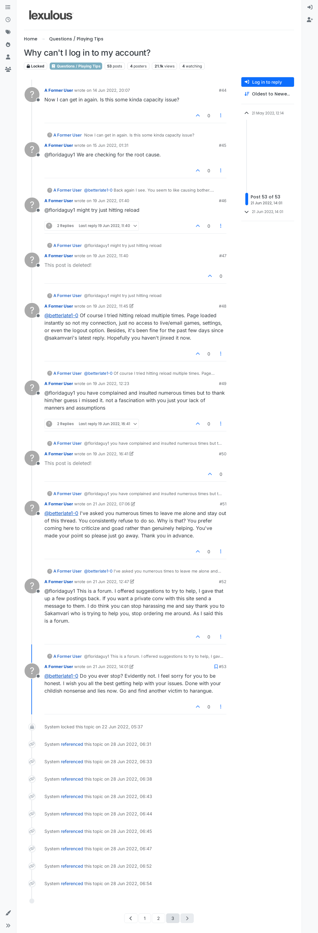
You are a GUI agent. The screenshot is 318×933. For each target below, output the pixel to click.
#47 (222, 255)
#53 (222, 666)
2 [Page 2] (158, 918)
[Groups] (8, 70)
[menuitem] (310, 7)
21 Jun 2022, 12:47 (111, 581)
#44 (222, 90)
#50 (222, 453)
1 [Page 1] (145, 918)
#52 (222, 581)
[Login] (310, 7)
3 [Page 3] (172, 918)
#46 (222, 200)
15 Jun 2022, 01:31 (110, 145)
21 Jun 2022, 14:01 (110, 666)
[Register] (310, 20)
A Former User (58, 90)
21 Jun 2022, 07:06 (111, 503)
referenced (72, 744)
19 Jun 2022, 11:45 (110, 306)
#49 (222, 383)
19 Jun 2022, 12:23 (111, 383)
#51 (223, 503)
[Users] (8, 57)
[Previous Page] (131, 918)
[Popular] (8, 45)
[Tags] (8, 32)
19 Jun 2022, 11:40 (110, 255)
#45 (222, 145)
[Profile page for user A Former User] (32, 94)
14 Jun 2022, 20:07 (111, 90)
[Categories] (8, 7)
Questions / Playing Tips (76, 66)
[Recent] (8, 20)
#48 (222, 306)
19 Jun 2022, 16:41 (110, 453)
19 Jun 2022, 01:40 (111, 200)
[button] (8, 913)
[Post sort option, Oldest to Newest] (267, 94)
